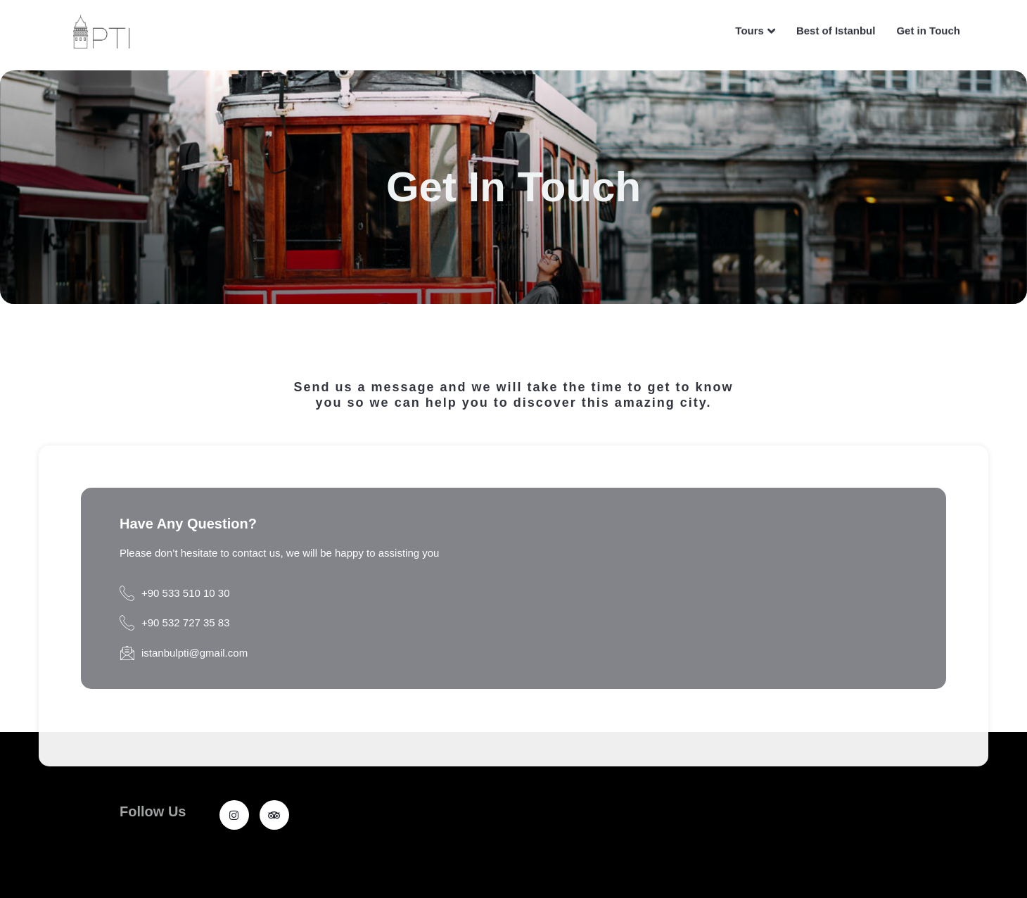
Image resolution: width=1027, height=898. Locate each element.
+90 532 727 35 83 (175, 623)
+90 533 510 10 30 (175, 593)
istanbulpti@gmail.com (184, 653)
